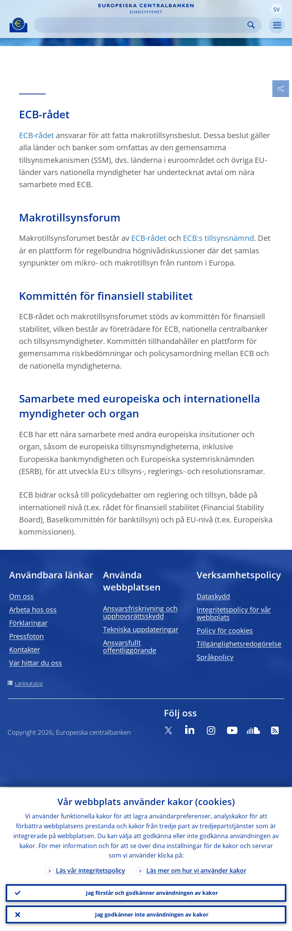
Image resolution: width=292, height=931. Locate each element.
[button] (276, 8)
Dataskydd (213, 596)
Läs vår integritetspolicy (90, 870)
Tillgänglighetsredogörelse (239, 643)
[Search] (142, 25)
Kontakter (24, 649)
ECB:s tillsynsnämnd (218, 238)
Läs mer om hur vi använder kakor (196, 870)
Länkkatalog (29, 683)
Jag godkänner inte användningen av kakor (151, 914)
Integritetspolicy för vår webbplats (234, 613)
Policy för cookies (225, 630)
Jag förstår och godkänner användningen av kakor (152, 892)
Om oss (21, 596)
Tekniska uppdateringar (140, 629)
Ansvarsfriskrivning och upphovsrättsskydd (140, 612)
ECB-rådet (36, 135)
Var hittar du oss (35, 662)
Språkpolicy (215, 657)
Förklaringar (28, 622)
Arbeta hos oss (33, 609)
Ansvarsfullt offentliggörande (129, 646)
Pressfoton (26, 636)
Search (251, 25)
